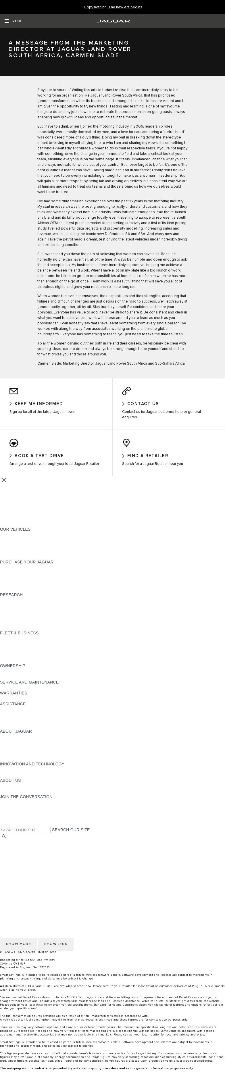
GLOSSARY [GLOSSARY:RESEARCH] (11, 622)
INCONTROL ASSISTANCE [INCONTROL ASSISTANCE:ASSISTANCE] (25, 726)
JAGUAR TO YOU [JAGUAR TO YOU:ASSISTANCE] (16, 731)
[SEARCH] (4, 842)
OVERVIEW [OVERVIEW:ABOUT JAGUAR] (11, 742)
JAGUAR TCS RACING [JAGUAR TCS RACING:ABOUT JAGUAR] (21, 753)
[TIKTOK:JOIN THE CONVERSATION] (9, 813)
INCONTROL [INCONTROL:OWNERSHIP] (12, 682)
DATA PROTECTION (19, 869)
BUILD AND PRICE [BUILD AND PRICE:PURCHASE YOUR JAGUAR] (18, 589)
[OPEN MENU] (13, 21)
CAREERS (10, 853)
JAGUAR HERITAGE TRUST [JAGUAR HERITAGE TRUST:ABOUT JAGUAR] (26, 764)
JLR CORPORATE (17, 875)
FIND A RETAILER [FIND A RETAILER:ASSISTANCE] (17, 720)
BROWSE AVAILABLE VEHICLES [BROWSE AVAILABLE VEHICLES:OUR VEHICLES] (31, 557)
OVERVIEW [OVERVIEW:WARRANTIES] (11, 704)
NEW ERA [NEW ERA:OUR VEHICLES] (9, 562)
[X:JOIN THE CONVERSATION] (4, 829)
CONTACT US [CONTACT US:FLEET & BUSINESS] (13, 666)
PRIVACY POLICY (17, 891)
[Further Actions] (4, 485)
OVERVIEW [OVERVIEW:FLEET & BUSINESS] (11, 644)
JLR (3, 791)
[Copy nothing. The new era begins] (113, 7)
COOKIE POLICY (16, 886)
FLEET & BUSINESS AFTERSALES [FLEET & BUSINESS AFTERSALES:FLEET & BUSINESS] (33, 660)
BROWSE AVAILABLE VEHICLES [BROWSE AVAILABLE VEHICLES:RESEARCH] (31, 627)
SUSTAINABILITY (16, 797)
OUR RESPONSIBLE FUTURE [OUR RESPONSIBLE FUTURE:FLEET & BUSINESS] (28, 655)
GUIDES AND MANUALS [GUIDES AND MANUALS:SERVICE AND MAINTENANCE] (23, 693)
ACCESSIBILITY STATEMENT (28, 880)
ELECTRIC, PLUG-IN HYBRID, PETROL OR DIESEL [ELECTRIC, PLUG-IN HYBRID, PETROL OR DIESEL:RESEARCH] (49, 633)
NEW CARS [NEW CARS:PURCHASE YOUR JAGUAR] (11, 573)
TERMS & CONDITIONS (22, 858)
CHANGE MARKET (18, 848)
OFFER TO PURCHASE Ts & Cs (30, 864)
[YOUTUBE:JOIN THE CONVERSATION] (12, 819)
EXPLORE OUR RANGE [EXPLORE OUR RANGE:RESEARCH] (22, 617)
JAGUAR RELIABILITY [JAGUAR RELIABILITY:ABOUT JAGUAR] (21, 759)
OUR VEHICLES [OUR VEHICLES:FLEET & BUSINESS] (15, 649)
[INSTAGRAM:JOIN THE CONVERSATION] (14, 808)
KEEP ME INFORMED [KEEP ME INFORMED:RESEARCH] (20, 611)
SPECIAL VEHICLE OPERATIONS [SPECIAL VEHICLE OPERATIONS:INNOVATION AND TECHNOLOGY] (32, 780)
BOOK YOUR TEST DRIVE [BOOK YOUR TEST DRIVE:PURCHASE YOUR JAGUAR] (25, 584)
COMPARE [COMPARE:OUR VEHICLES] (10, 551)
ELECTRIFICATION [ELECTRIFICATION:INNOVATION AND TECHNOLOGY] (18, 775)
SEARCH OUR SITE (71, 835)
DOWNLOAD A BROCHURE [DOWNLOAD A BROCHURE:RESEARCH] (26, 606)
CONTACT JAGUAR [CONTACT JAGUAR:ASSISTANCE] (18, 715)
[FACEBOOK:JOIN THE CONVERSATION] (13, 824)
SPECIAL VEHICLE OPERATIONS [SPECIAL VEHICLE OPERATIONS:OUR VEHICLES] (32, 546)
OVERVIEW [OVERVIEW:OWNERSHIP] (11, 677)
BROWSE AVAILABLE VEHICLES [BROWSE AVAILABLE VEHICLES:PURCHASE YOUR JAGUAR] (31, 595)
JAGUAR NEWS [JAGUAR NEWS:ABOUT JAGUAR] (15, 748)
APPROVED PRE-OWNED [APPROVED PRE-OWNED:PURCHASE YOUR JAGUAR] (24, 578)
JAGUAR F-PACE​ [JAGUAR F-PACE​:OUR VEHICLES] (16, 540)
